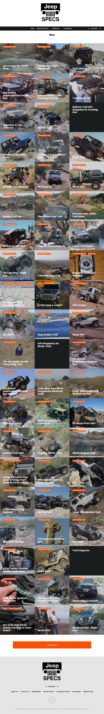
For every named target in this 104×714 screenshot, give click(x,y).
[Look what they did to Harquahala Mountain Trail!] (52, 383)
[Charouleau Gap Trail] (52, 206)
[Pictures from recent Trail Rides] (86, 206)
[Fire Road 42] (52, 176)
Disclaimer (76, 691)
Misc (40, 283)
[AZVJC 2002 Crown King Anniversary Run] (86, 383)
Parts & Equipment (79, 253)
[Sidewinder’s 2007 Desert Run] (52, 58)
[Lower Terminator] (86, 235)
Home (32, 28)
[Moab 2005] (52, 620)
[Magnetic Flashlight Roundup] (86, 265)
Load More (52, 645)
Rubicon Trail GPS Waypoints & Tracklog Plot (85, 109)
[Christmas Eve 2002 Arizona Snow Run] (52, 590)
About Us (14, 691)
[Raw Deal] (86, 531)
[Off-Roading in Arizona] (86, 590)
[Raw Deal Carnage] (17, 531)
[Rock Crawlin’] (52, 117)
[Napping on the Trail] (52, 442)
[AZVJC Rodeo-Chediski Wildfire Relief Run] (17, 561)
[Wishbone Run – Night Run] (86, 620)
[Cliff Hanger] (86, 294)
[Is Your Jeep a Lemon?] (52, 294)
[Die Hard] (17, 324)
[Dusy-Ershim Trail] (52, 324)
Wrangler (55, 28)
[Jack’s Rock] (52, 561)
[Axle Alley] (86, 472)
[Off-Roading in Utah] (86, 442)
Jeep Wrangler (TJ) (23, 283)
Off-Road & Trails (10, 46)
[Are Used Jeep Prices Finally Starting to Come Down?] (17, 620)
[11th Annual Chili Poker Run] (52, 531)
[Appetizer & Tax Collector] (17, 117)
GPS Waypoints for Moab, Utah (48, 344)
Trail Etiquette (80, 550)
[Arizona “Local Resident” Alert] (52, 147)
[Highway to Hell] (17, 413)
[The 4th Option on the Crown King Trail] (17, 354)
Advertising (36, 691)
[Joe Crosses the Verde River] (17, 58)
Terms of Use (88, 691)
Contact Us (25, 691)
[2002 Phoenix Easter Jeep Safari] (52, 413)
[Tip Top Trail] (52, 501)
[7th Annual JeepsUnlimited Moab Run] (86, 354)
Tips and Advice (49, 283)
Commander (67, 28)
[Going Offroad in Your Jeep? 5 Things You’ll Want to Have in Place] (17, 472)
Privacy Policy (48, 691)
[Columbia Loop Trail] (52, 265)
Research (91, 253)
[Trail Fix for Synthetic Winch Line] (17, 590)
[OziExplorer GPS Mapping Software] (17, 294)
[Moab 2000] (86, 147)
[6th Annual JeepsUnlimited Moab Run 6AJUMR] (17, 383)
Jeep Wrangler (9, 283)
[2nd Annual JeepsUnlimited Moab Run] (17, 87)
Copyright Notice (63, 691)
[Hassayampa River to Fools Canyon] (52, 472)
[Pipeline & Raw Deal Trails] (17, 147)
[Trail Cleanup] (86, 58)
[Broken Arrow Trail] (17, 235)
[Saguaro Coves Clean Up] (52, 235)
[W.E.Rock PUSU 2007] (86, 413)
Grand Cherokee (42, 28)
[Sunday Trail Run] (17, 206)
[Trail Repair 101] (86, 87)
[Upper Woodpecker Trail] (86, 501)
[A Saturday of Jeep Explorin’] (17, 501)
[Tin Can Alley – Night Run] (17, 265)
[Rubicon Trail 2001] (17, 442)
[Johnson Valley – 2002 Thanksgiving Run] (52, 87)
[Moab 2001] (86, 324)
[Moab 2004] (86, 176)
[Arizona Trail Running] (17, 176)
